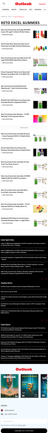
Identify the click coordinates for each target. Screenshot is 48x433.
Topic (10, 17)
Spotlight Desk (7, 35)
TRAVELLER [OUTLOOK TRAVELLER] (23, 9)
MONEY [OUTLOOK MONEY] (14, 9)
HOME (3, 17)
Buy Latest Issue (11, 414)
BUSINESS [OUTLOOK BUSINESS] (5, 9)
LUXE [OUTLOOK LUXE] (45, 9)
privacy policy (22, 425)
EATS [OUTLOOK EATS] (30, 9)
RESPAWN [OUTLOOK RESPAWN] (38, 9)
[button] (42, 279)
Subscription (9, 410)
